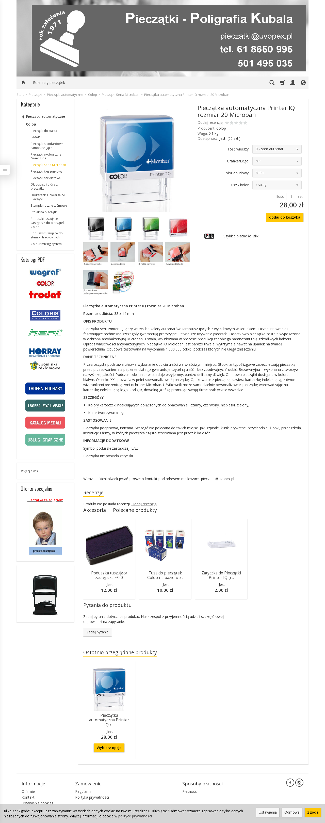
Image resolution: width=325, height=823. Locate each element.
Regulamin (83, 791)
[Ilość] (291, 196)
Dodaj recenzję (144, 503)
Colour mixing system (46, 244)
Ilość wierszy (238, 149)
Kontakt (28, 797)
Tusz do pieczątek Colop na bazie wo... (165, 575)
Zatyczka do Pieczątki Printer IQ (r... (221, 575)
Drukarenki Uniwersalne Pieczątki (48, 197)
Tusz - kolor (239, 184)
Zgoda (313, 812)
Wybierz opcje (109, 747)
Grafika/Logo (238, 161)
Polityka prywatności (92, 797)
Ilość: (280, 196)
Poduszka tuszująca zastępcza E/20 (109, 575)
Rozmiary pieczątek (49, 82)
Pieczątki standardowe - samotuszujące (48, 146)
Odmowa (292, 812)
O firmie (28, 791)
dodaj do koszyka (284, 217)
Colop (221, 128)
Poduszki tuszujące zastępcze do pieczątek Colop (47, 223)
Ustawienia (268, 812)
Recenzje (93, 492)
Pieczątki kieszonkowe (46, 171)
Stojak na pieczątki (44, 212)
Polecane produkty (135, 510)
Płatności (190, 791)
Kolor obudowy (236, 173)
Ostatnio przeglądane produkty (120, 652)
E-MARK (36, 137)
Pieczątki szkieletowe (46, 178)
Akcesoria (94, 510)
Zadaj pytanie (97, 632)
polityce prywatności (135, 816)
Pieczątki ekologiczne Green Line (46, 156)
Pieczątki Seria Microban (48, 165)
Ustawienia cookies (37, 803)
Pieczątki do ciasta (44, 131)
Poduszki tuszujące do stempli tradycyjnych (47, 235)
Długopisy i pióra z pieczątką (44, 186)
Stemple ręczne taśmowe (49, 205)
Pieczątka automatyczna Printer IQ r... (109, 720)
